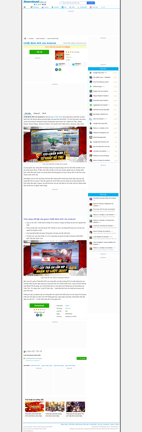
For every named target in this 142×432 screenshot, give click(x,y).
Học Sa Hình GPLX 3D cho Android (101, 147)
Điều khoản (79, 424)
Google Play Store (100, 72)
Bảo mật (85, 424)
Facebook (106, 424)
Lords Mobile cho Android (102, 236)
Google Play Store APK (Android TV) (100, 124)
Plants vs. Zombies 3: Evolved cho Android (103, 221)
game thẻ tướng (70, 365)
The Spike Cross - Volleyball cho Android (101, 78)
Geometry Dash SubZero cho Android (100, 101)
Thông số (36, 113)
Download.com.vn (25, 39)
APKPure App (99, 86)
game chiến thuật (56, 117)
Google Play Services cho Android (101, 142)
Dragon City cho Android (100, 91)
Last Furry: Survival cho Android (104, 225)
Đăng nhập (64, 424)
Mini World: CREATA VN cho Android (100, 114)
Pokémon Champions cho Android (101, 133)
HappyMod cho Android (101, 105)
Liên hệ (99, 424)
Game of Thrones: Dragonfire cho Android (103, 204)
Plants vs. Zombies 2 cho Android (100, 128)
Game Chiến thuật (52, 38)
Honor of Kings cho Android (101, 161)
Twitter (112, 424)
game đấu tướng (59, 365)
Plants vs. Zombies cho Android (104, 248)
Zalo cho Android (100, 119)
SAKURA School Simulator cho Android (101, 110)
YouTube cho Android (101, 151)
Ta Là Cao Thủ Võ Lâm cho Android (104, 209)
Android (31, 38)
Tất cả (25, 7)
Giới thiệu (28, 113)
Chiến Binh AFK (35, 365)
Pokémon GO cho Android (101, 156)
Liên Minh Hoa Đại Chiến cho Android (104, 199)
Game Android (40, 38)
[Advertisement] (71, 25)
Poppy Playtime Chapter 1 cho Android (101, 96)
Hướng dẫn (93, 424)
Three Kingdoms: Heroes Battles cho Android (104, 243)
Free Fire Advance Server (101, 82)
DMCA (117, 424)
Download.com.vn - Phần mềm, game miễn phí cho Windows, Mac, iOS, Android (35, 2)
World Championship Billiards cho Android (100, 137)
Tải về (44, 113)
